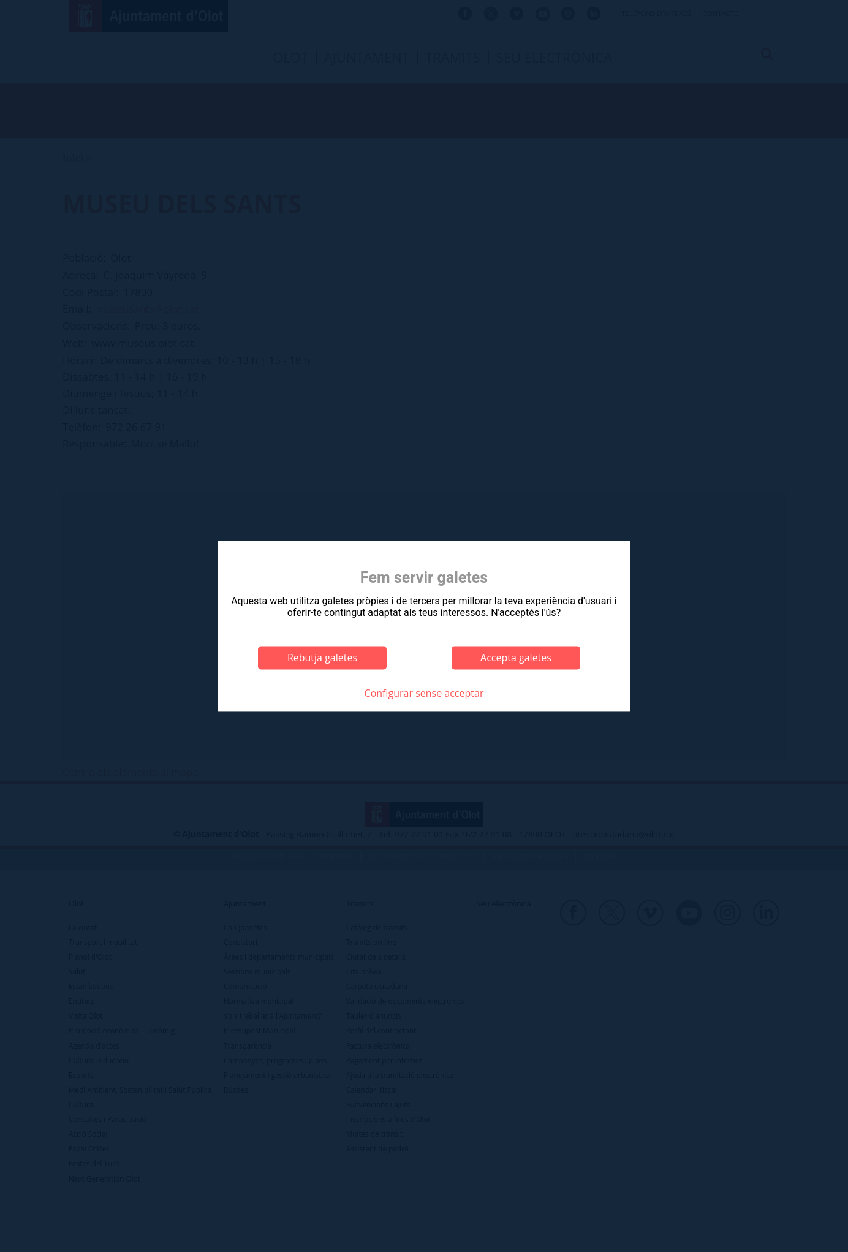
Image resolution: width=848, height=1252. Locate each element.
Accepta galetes (515, 657)
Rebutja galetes (322, 657)
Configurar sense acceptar (424, 693)
